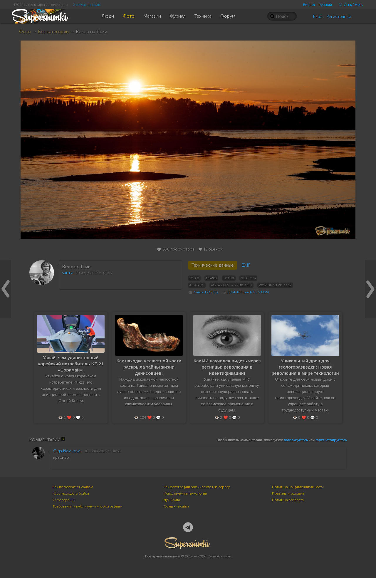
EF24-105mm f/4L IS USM (248, 292)
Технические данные (213, 265)
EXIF (245, 265)
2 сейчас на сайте (87, 5)
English (309, 5)
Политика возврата (288, 500)
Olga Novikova (66, 450)
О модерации (64, 500)
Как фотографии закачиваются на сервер (197, 487)
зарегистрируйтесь (331, 440)
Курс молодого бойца (71, 493)
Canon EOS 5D (206, 292)
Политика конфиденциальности (298, 487)
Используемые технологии (185, 493)
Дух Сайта (172, 500)
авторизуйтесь (296, 440)
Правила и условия (288, 493)
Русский (325, 5)
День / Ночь (349, 5)
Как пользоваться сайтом (73, 487)
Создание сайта (176, 506)
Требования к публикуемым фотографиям (87, 506)
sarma (67, 272)
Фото (25, 31)
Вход (318, 16)
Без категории (53, 31)
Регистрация (339, 16)
